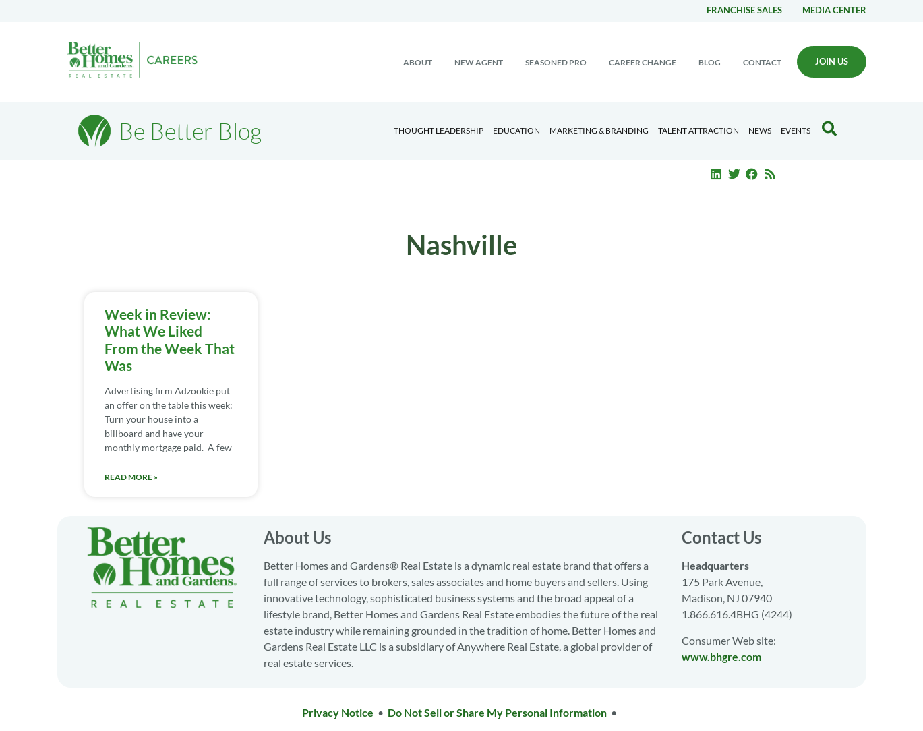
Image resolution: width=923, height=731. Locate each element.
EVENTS (795, 130)
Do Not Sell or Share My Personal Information (497, 712)
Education (516, 130)
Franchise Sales (744, 10)
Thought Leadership (438, 130)
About (417, 62)
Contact (762, 62)
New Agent (478, 62)
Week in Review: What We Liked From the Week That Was (170, 339)
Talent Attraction (698, 130)
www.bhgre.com (721, 656)
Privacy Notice (338, 712)
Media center (834, 10)
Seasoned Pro (556, 62)
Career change (642, 62)
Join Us (831, 61)
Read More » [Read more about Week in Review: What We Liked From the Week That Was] (131, 477)
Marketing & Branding (599, 130)
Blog (709, 62)
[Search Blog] (829, 128)
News (759, 130)
